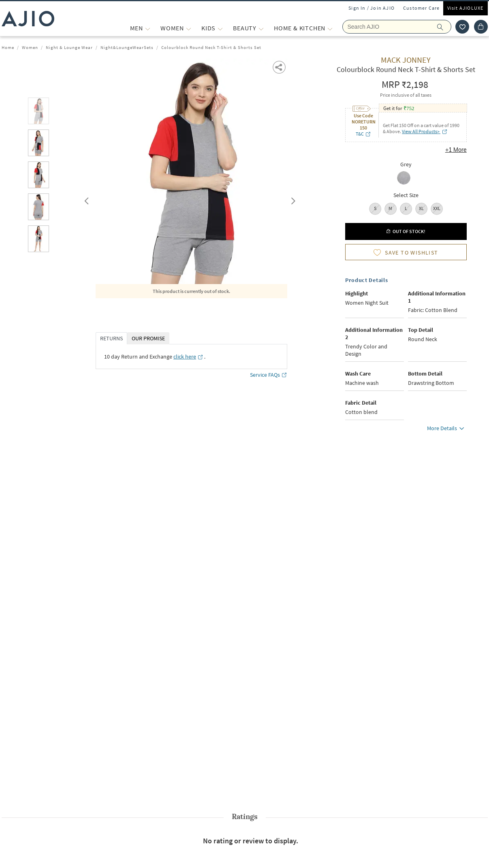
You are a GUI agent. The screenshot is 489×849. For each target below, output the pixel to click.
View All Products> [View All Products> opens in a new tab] (425, 131)
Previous (85, 199)
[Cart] (481, 27)
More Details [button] (447, 429)
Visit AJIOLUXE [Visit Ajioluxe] (465, 8)
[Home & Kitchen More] (330, 28)
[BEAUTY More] (261, 28)
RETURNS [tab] (111, 338)
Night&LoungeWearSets (127, 47)
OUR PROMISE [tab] (148, 338)
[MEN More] (147, 28)
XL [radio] (421, 208)
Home (8, 47)
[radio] (406, 178)
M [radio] (390, 208)
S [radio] (375, 208)
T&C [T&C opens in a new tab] (363, 134)
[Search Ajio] (396, 27)
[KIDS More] (220, 28)
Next (292, 199)
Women (30, 47)
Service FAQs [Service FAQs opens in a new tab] (268, 375)
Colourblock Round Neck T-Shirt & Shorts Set (211, 47)
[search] (444, 27)
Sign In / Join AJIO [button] (371, 8)
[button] (280, 66)
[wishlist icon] (462, 27)
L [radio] (406, 208)
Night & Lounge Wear (69, 47)
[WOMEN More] (188, 28)
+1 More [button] (456, 149)
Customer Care (421, 8)
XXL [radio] (436, 208)
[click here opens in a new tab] (188, 356)
